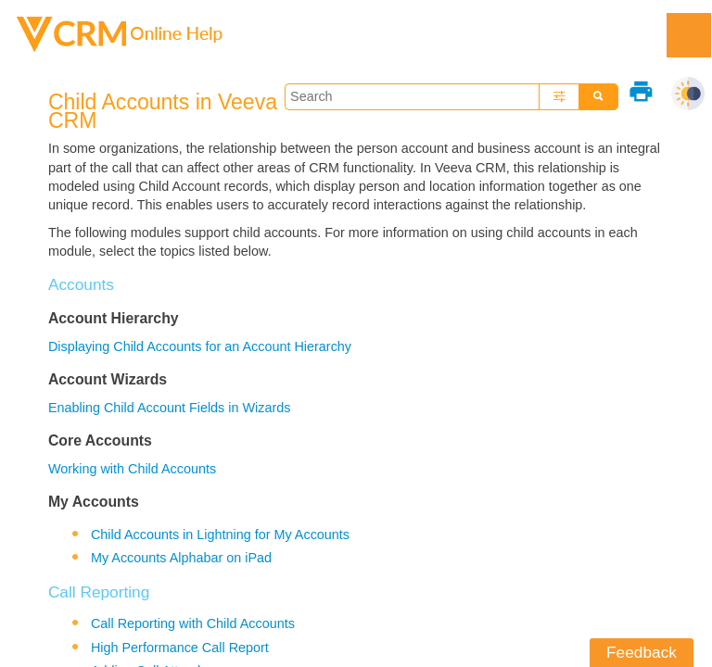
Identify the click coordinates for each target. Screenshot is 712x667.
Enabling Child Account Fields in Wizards (169, 407)
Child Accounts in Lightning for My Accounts (220, 534)
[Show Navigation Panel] (689, 35)
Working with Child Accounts (132, 468)
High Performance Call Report (180, 647)
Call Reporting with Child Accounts (193, 623)
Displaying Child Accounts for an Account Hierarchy (199, 346)
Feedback (641, 652)
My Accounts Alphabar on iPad (181, 557)
